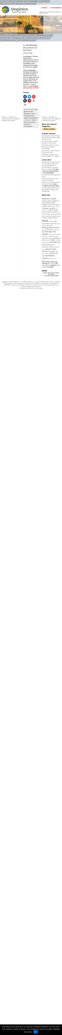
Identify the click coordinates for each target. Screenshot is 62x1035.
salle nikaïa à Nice (47, 238)
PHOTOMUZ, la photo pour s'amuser (50, 168)
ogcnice (54, 224)
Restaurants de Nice (44, 35)
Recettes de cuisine (8, 35)
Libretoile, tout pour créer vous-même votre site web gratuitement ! (51, 163)
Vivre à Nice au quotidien (26, 35)
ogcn (55, 221)
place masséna (54, 229)
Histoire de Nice (19, 38)
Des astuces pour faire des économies (50, 179)
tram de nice (45, 242)
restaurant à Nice (53, 236)
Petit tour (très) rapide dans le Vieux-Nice (50, 142)
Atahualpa (39, 288)
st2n (48, 240)
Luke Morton (46, 265)
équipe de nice (52, 258)
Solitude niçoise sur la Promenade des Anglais (51, 155)
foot (47, 211)
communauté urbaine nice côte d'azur (51, 204)
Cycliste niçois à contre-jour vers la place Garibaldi (51, 146)
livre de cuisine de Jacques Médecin (51, 217)
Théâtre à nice (55, 240)
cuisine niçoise (48, 208)
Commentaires (56, 8)
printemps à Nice (29, 114)
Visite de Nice (6, 38)
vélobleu (45, 251)
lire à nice (52, 216)
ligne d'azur (45, 216)
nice (45, 221)
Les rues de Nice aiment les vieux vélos (51, 151)
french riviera (53, 211)
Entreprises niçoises (8, 40)
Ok (35, 1032)
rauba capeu (52, 234)
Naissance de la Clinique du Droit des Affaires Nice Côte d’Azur (51, 137)
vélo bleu (52, 251)
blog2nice (19, 9)
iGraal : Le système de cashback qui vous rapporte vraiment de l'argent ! (11, 118)
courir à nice (46, 206)
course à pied (55, 206)
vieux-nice (51, 249)
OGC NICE (46, 224)
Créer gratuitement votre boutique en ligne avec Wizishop (51, 189)
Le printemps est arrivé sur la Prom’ (30, 47)
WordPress (30, 288)
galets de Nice (28, 111)
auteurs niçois (49, 198)
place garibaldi (46, 229)
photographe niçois (50, 227)
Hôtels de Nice (44, 38)
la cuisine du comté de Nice (52, 214)
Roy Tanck (51, 263)
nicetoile (51, 221)
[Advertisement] (11, 79)
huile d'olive (54, 212)
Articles (44, 8)
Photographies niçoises (26, 40)
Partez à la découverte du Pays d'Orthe (51, 183)
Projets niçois (32, 38)
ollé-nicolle (49, 225)
